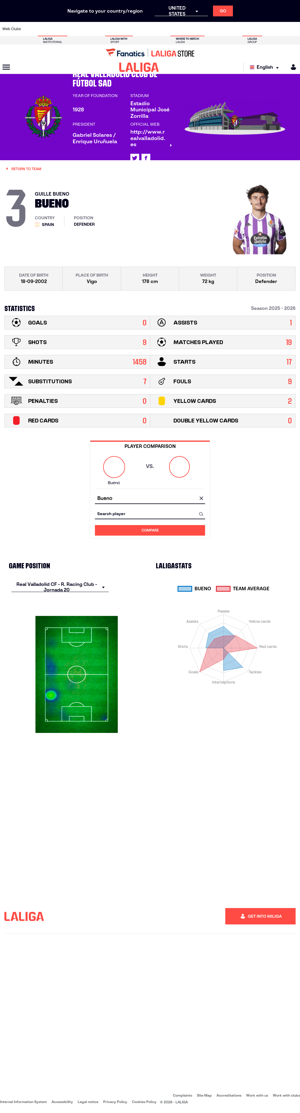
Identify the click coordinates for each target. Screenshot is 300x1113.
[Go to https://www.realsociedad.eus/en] (251, 29)
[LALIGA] (139, 67)
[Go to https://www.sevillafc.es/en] (265, 29)
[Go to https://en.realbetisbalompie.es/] (210, 29)
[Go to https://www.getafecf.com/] (113, 29)
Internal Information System (23, 1102)
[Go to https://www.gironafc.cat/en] (127, 29)
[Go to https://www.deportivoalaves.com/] (71, 29)
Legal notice (88, 1102)
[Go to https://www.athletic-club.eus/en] (30, 29)
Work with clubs (286, 1095)
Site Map (204, 1095)
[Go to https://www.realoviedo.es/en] (237, 29)
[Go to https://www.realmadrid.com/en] (224, 29)
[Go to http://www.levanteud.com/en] (141, 29)
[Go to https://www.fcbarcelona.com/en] (99, 29)
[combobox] (150, 498)
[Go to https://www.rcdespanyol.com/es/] (182, 29)
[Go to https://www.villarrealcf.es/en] (293, 29)
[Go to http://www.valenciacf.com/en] (279, 29)
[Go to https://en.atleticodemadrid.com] (44, 29)
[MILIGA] (291, 67)
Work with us (257, 1095)
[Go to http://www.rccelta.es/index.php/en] (168, 29)
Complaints (182, 1095)
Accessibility (62, 1102)
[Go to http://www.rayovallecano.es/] (155, 29)
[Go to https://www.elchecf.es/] (85, 29)
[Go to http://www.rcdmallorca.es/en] (196, 29)
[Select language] (266, 67)
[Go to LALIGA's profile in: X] (134, 158)
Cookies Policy (144, 1102)
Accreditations (229, 1095)
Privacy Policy (115, 1102)
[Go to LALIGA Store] (150, 53)
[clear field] (201, 498)
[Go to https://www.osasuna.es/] (58, 29)
